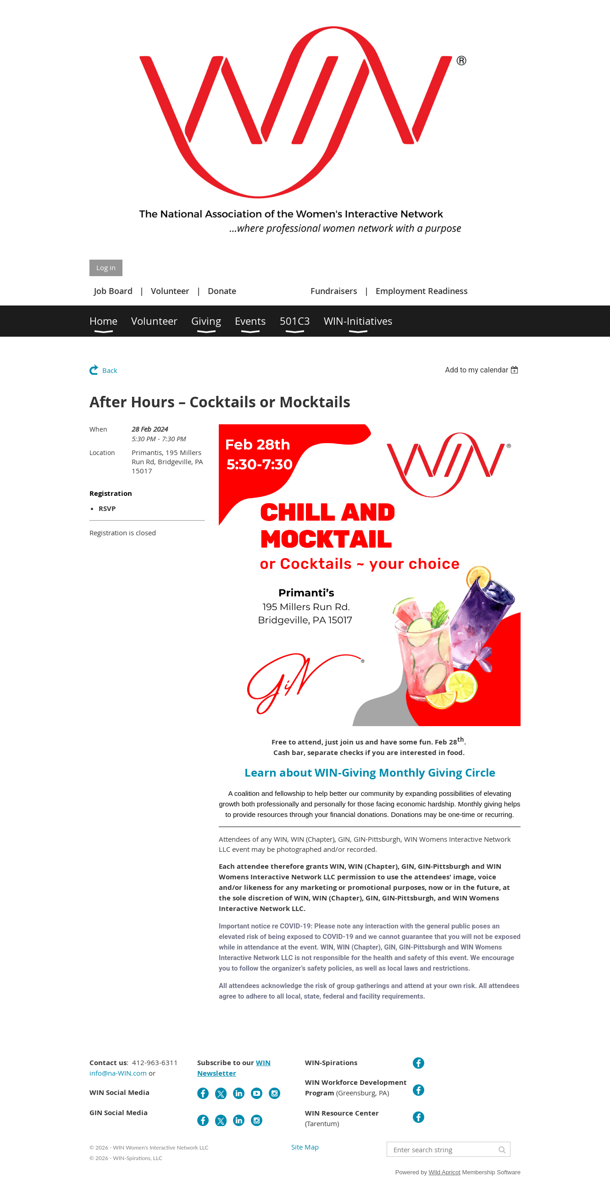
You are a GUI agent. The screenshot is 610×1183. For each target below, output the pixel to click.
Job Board (113, 290)
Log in (106, 267)
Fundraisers (334, 290)
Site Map (305, 1146)
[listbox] (483, 370)
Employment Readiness (422, 290)
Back (109, 370)
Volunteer (170, 290)
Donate (222, 290)
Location (102, 452)
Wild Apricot (444, 1172)
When (98, 429)
